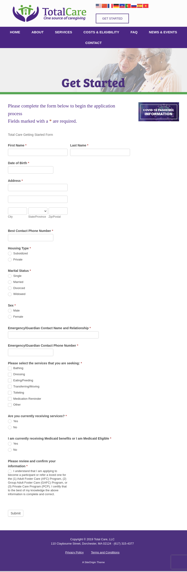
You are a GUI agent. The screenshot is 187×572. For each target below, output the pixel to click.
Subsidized (18, 254)
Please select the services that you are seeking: (45, 363)
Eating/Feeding (20, 380)
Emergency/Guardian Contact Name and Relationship (49, 328)
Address (15, 181)
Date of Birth (18, 163)
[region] (93, 71)
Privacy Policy (74, 552)
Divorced (16, 288)
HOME (15, 32)
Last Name (79, 145)
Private (15, 260)
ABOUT (38, 32)
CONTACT (93, 43)
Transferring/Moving (23, 387)
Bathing (15, 368)
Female (15, 317)
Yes (13, 421)
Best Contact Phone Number (30, 231)
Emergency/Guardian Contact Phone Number (43, 345)
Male (14, 311)
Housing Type (19, 248)
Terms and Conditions (105, 552)
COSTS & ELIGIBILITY (101, 32)
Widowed (16, 294)
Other (14, 405)
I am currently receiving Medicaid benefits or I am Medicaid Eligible (59, 438)
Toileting (16, 393)
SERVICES (63, 32)
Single (15, 276)
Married (15, 282)
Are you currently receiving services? (37, 416)
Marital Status (19, 271)
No (12, 427)
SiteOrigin (90, 562)
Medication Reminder (24, 399)
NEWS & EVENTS (163, 32)
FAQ (134, 32)
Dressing (16, 374)
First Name (17, 145)
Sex (12, 305)
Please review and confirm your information (32, 463)
